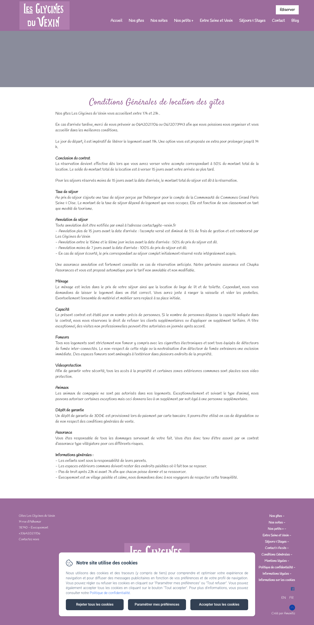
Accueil (116, 20)
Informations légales (276, 574)
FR (291, 598)
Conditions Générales (275, 554)
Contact (278, 20)
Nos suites (158, 20)
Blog (295, 20)
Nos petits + (183, 20)
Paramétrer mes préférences (157, 604)
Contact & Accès (275, 548)
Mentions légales (276, 561)
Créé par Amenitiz (283, 613)
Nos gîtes (136, 20)
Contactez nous (29, 539)
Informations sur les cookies (277, 580)
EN (283, 598)
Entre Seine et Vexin (216, 20)
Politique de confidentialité (276, 567)
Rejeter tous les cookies (94, 604)
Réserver (287, 9)
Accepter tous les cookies (219, 604)
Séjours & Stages (252, 20)
